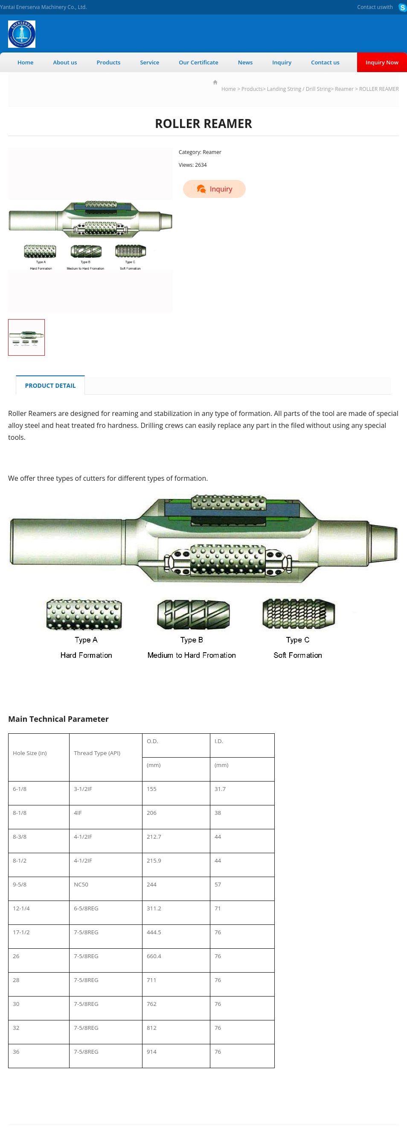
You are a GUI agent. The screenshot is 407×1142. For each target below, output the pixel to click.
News (245, 62)
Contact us (370, 7)
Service (149, 62)
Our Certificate (198, 62)
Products (109, 62)
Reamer (344, 89)
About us (65, 62)
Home (25, 62)
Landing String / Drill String (299, 89)
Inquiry (281, 62)
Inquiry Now (382, 62)
